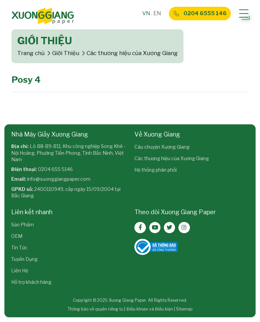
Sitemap (184, 309)
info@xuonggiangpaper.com (58, 179)
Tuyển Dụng (24, 259)
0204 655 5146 (55, 169)
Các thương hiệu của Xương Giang (171, 158)
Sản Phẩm (22, 224)
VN (146, 13)
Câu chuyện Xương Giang (162, 147)
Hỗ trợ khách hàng (31, 282)
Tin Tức (19, 247)
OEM (16, 236)
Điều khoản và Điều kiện (150, 309)
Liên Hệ (19, 270)
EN (157, 13)
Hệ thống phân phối (155, 170)
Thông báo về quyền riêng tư (95, 309)
